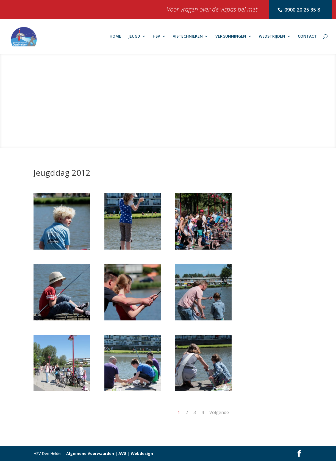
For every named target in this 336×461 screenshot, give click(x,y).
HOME (115, 36)
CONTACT (307, 36)
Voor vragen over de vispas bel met (212, 10)
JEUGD (134, 36)
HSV (156, 36)
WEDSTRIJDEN (272, 36)
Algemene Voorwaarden (90, 453)
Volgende (219, 412)
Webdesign (142, 453)
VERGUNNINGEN (230, 36)
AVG (122, 453)
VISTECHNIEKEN (188, 36)
